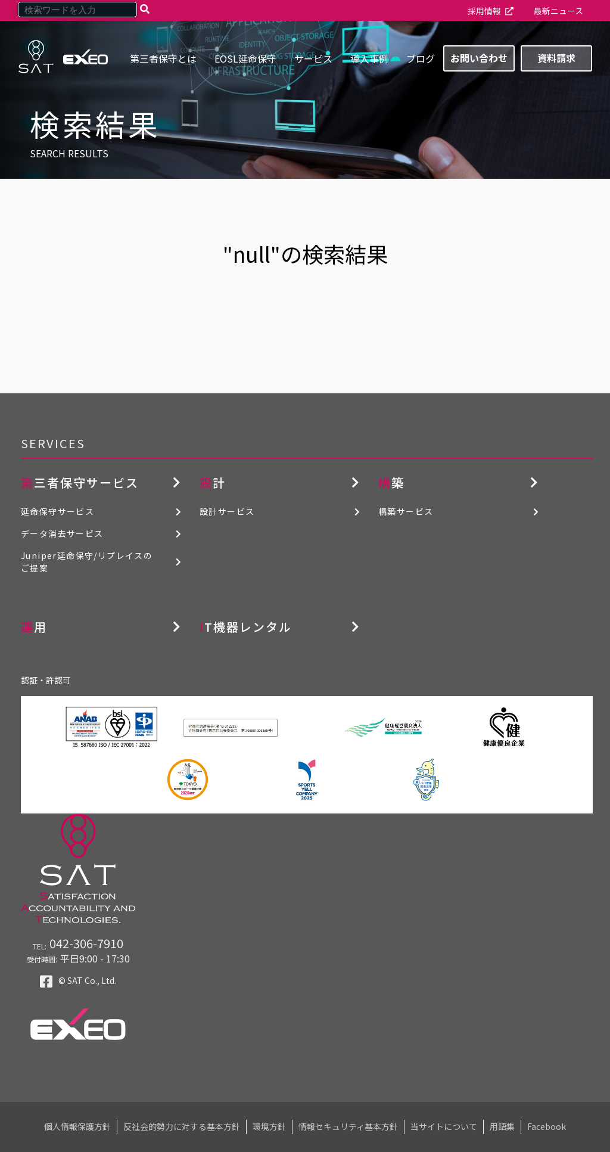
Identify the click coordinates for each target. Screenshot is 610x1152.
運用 (34, 626)
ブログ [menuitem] (420, 58)
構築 (391, 482)
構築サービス (405, 511)
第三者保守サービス (80, 482)
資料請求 (556, 58)
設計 (213, 482)
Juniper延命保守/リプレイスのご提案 (86, 561)
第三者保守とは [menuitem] (163, 58)
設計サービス (227, 511)
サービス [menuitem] (313, 58)
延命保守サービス (57, 511)
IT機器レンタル (246, 626)
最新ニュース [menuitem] (558, 11)
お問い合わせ (479, 58)
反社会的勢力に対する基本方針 (181, 1126)
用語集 (502, 1126)
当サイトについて (443, 1126)
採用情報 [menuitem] (484, 11)
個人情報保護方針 (77, 1126)
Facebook (546, 1126)
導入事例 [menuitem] (369, 58)
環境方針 (269, 1126)
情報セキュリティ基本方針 (348, 1126)
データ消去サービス (62, 533)
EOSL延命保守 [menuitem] (245, 58)
